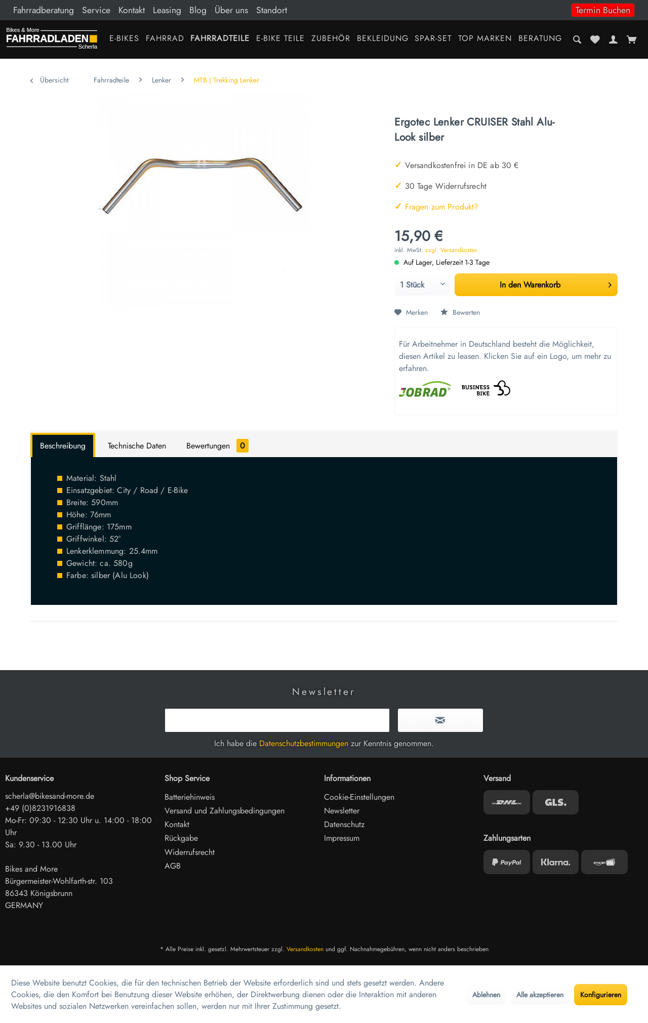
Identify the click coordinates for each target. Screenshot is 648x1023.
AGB (173, 866)
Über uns (231, 10)
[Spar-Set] (433, 39)
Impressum (341, 838)
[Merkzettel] (595, 39)
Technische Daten (137, 446)
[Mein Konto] (613, 39)
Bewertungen (217, 446)
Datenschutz (344, 824)
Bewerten (460, 312)
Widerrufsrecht (190, 852)
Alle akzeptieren (539, 995)
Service (96, 10)
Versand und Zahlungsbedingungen (225, 810)
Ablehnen (486, 995)
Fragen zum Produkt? (436, 207)
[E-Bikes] (124, 39)
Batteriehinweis (190, 797)
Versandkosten (305, 949)
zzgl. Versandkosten (451, 250)
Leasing (167, 10)
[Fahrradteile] (220, 39)
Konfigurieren (600, 995)
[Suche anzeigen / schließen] (577, 39)
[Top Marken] (485, 39)
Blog (198, 10)
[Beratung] (540, 39)
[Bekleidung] (382, 39)
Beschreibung (63, 446)
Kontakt (131, 10)
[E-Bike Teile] (280, 39)
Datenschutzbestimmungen (303, 743)
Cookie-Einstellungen (359, 797)
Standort (271, 10)
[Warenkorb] (631, 39)
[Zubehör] (330, 39)
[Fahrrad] (164, 39)
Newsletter (341, 810)
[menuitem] (324, 10)
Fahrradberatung (43, 10)
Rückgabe (181, 838)
